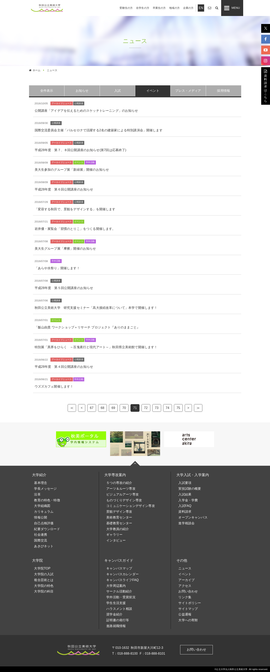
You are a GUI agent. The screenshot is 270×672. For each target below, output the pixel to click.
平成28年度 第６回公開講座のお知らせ (64, 189)
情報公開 (40, 517)
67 (91, 408)
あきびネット (43, 546)
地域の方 (174, 7)
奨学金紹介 (114, 614)
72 (146, 408)
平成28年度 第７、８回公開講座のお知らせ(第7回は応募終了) (80, 150)
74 (167, 408)
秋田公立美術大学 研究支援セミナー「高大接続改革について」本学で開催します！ (96, 307)
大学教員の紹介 (117, 529)
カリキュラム (43, 511)
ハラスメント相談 (119, 608)
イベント (184, 574)
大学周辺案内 (116, 585)
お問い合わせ (188, 591)
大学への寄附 (188, 620)
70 (124, 408)
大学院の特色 (43, 585)
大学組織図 (42, 505)
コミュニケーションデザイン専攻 (130, 505)
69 (113, 408)
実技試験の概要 (189, 488)
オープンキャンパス (192, 517)
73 (157, 408)
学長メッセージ (45, 488)
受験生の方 (126, 7)
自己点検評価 (43, 523)
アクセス (184, 585)
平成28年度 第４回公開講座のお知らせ (64, 366)
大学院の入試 (43, 574)
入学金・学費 (188, 500)
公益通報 (184, 614)
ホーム (36, 70)
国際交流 (40, 540)
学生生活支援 (116, 603)
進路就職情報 (116, 626)
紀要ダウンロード (47, 529)
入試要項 (184, 483)
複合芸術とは (43, 580)
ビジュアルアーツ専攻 (122, 494)
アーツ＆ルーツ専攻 (120, 488)
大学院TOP (42, 568)
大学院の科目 (43, 591)
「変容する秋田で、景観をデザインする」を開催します (75, 209)
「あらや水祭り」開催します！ (57, 268)
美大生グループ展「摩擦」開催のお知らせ (65, 248)
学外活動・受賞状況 (120, 597)
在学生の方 (142, 7)
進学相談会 (186, 523)
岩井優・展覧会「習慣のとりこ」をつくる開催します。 (75, 228)
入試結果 (184, 494)
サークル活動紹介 (119, 591)
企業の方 (188, 7)
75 (178, 408)
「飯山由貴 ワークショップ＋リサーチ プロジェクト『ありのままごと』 (87, 327)
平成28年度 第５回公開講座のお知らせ (64, 288)
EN (201, 8)
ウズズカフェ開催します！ (54, 386)
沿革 (37, 494)
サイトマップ (188, 608)
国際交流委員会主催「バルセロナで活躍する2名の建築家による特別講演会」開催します (99, 130)
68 (102, 408)
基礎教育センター (119, 523)
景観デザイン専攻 (119, 511)
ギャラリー (114, 534)
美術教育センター (119, 517)
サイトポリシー (189, 603)
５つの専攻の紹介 (119, 483)
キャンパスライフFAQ (122, 580)
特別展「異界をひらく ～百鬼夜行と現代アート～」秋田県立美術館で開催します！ (96, 347)
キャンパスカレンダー (122, 574)
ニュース (184, 568)
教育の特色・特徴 (47, 500)
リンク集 (184, 597)
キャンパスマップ (119, 568)
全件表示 (46, 90)
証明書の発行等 (117, 620)
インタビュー (116, 540)
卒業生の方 (159, 7)
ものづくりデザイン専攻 (124, 500)
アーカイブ (186, 580)
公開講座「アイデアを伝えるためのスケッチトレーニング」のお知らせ (86, 110)
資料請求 (184, 511)
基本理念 (40, 483)
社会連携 (40, 534)
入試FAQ (184, 505)
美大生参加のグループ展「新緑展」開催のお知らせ (72, 169)
